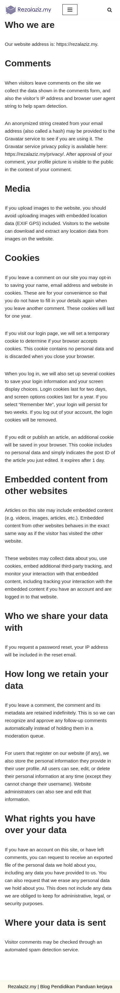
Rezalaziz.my (22, 986)
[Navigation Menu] (69, 9)
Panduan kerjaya (94, 986)
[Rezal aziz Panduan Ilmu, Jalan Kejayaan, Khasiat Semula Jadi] (29, 9)
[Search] (109, 9)
